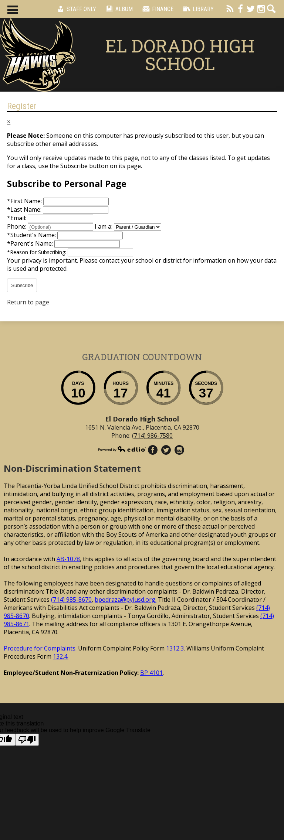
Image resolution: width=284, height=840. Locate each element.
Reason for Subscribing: (37, 252)
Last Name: (25, 209)
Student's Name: (32, 235)
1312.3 (175, 648)
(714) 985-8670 (71, 599)
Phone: (17, 226)
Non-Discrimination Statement (72, 468)
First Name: (25, 201)
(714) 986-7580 (152, 435)
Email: (17, 218)
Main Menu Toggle (12, 10)
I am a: (103, 226)
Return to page (28, 302)
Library (197, 9)
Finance (156, 9)
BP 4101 (151, 673)
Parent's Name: (30, 243)
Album (118, 9)
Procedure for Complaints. (40, 648)
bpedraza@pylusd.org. (125, 599)
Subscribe (22, 285)
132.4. (60, 656)
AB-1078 (68, 559)
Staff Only (75, 9)
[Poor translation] (27, 740)
